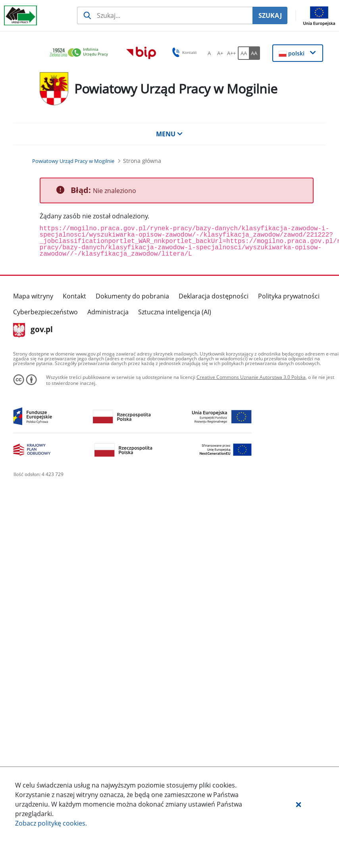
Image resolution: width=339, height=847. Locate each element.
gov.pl (33, 330)
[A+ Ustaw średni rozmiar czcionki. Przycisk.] (220, 53)
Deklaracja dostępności (213, 296)
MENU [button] (169, 134)
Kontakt (74, 296)
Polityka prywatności (289, 296)
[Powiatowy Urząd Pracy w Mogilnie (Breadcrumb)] (73, 161)
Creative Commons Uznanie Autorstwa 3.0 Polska (251, 377)
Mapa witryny (33, 296)
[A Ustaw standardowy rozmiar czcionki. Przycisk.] (209, 53)
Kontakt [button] (183, 52)
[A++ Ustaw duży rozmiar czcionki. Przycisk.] (231, 53)
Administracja (108, 312)
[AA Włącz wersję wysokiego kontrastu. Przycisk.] (254, 53)
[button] (298, 804)
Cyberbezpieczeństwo (45, 312)
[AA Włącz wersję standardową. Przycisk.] (243, 53)
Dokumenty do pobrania (132, 296)
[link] (81, 53)
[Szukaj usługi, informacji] (164, 15)
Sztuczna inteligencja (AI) (174, 312)
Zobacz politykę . (51, 823)
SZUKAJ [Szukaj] (270, 15)
